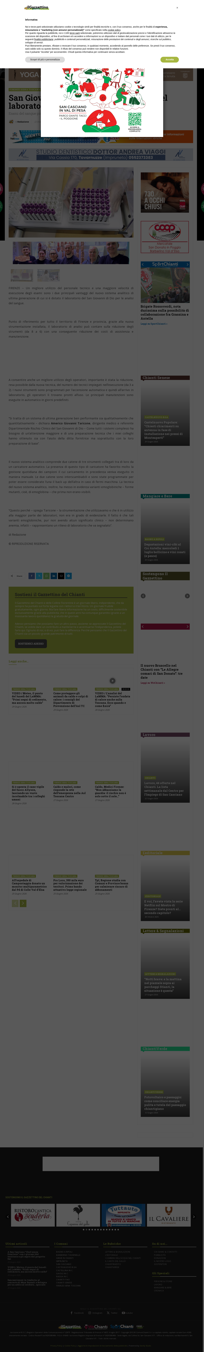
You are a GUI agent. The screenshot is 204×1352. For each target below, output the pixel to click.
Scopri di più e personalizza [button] (45, 59)
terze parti (75, 33)
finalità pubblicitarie (43, 39)
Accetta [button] (170, 59)
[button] (177, 7)
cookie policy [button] (114, 30)
